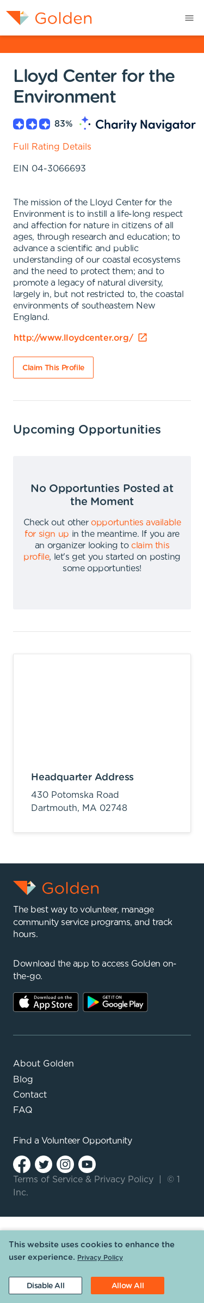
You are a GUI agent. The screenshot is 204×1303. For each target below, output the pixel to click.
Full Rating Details (52, 147)
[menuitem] (46, 17)
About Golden (43, 1063)
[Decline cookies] (45, 1285)
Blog (23, 1079)
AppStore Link (45, 1002)
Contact (30, 1095)
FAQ (23, 1110)
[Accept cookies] (127, 1285)
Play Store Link (115, 1002)
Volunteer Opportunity (86, 1140)
